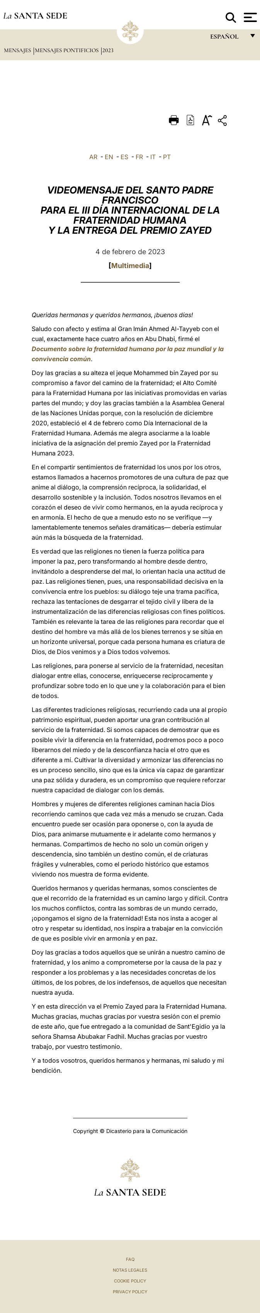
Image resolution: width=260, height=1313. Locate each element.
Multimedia (130, 266)
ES (124, 157)
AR (93, 157)
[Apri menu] (249, 17)
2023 (108, 50)
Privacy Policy (130, 1291)
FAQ (130, 1259)
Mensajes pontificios (67, 50)
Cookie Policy (130, 1281)
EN (109, 157)
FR (139, 157)
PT (167, 157)
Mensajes (18, 50)
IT (153, 157)
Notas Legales (130, 1270)
